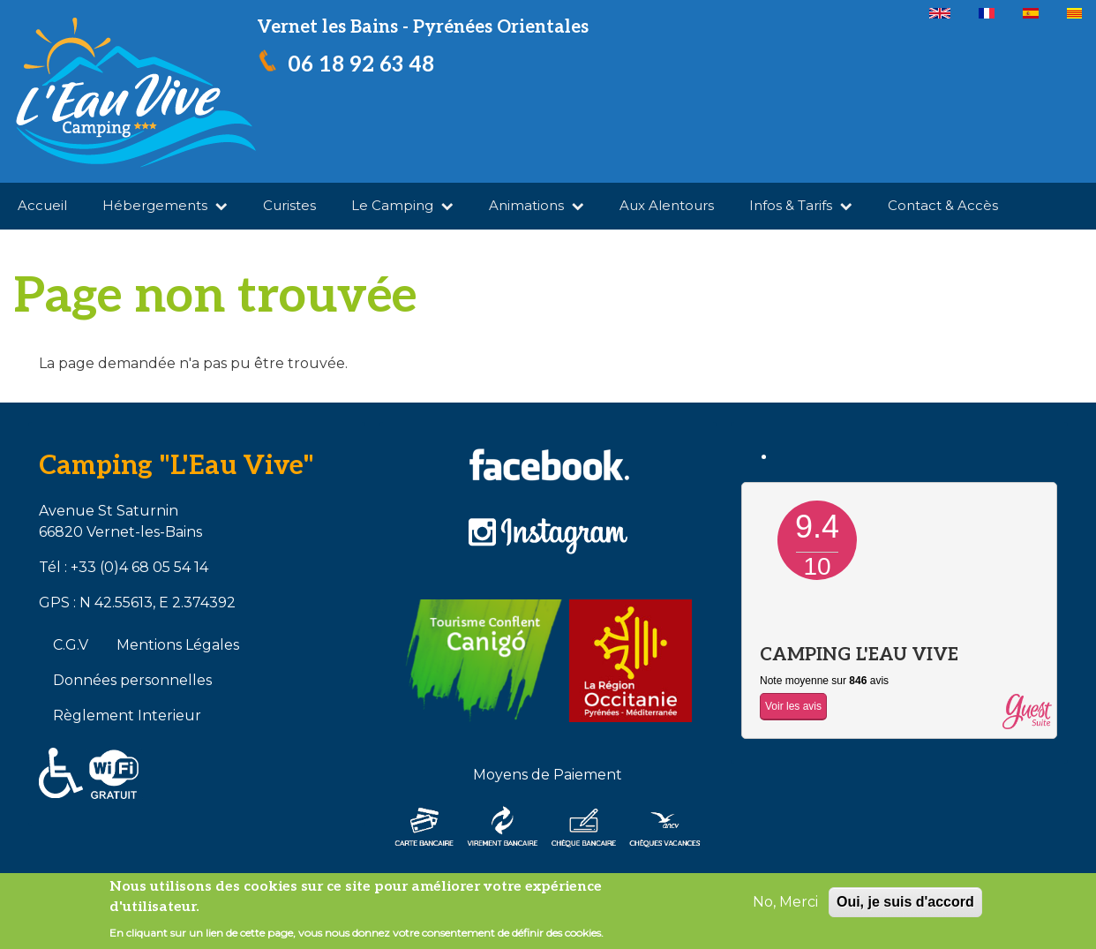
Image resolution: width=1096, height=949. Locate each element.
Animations (536, 205)
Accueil (42, 205)
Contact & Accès (943, 205)
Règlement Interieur (127, 715)
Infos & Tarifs (800, 205)
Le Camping (402, 205)
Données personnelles (132, 680)
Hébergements (165, 205)
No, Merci (785, 901)
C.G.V (70, 644)
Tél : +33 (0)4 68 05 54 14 (123, 567)
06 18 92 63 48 (361, 65)
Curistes (289, 205)
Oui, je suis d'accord (905, 901)
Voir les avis (793, 706)
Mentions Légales (177, 644)
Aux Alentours (666, 205)
